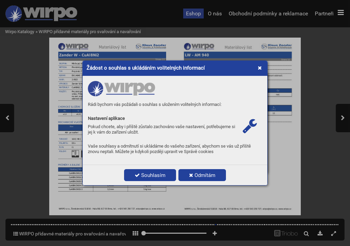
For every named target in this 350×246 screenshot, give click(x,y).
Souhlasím (150, 175)
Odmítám (202, 175)
